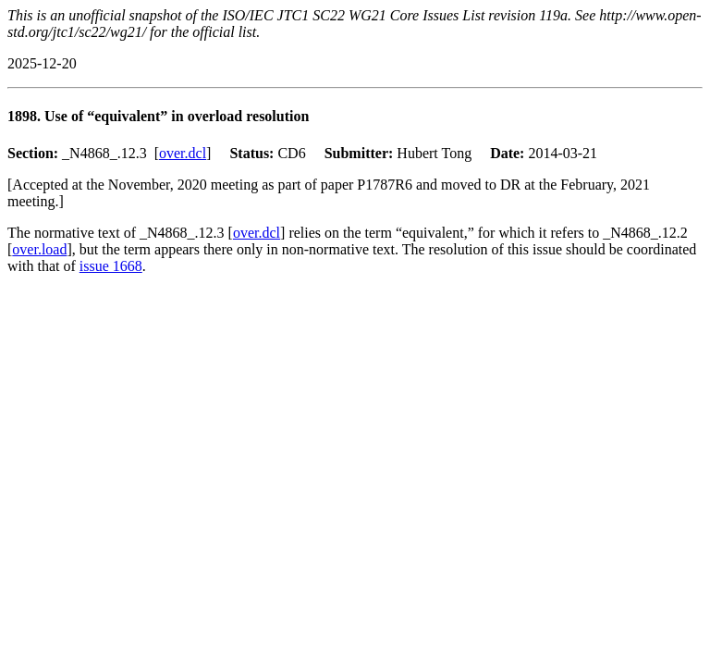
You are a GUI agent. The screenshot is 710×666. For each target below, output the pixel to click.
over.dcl (182, 153)
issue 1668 (111, 266)
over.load (39, 249)
